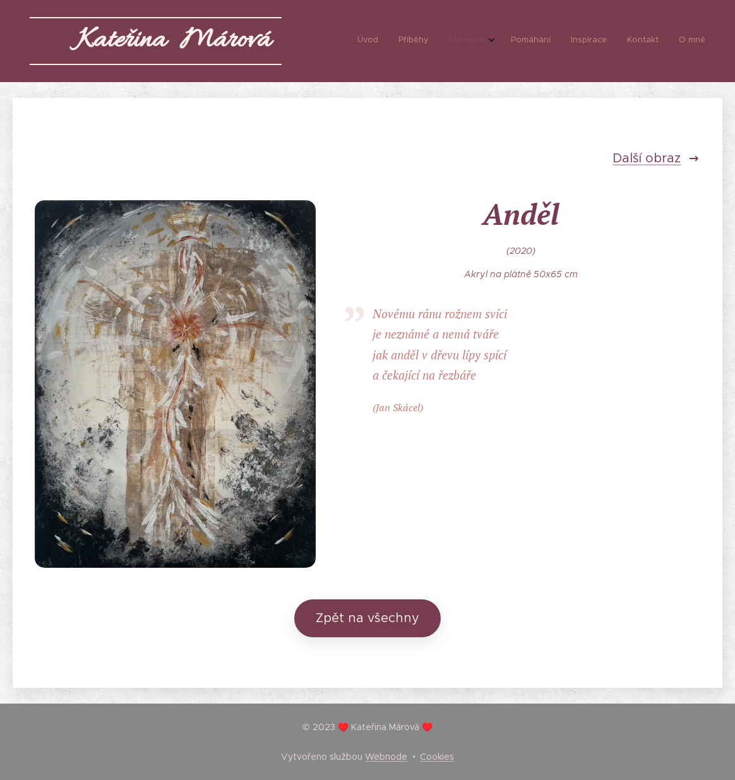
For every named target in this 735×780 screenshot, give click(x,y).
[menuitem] (581, 41)
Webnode (386, 756)
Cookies (437, 756)
